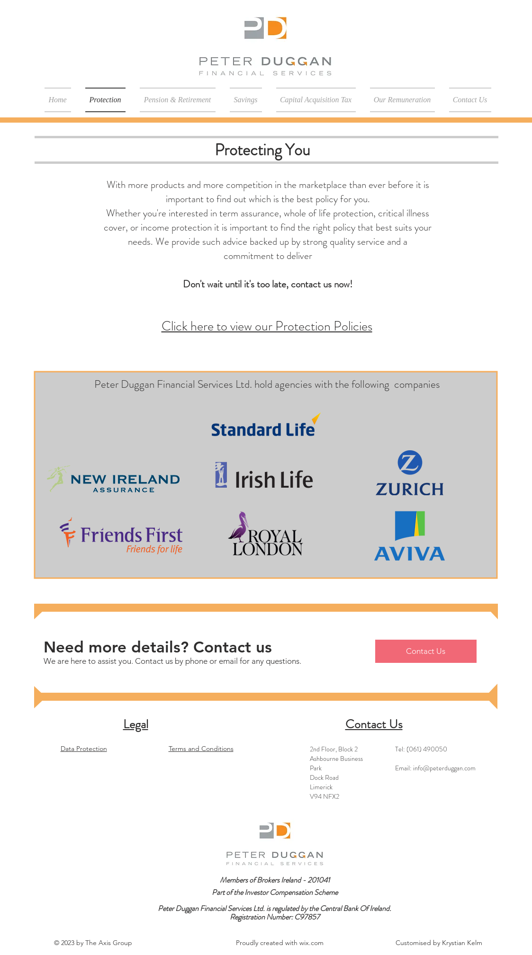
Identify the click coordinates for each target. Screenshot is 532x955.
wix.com (311, 942)
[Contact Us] (426, 651)
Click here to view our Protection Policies (267, 326)
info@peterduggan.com (444, 768)
